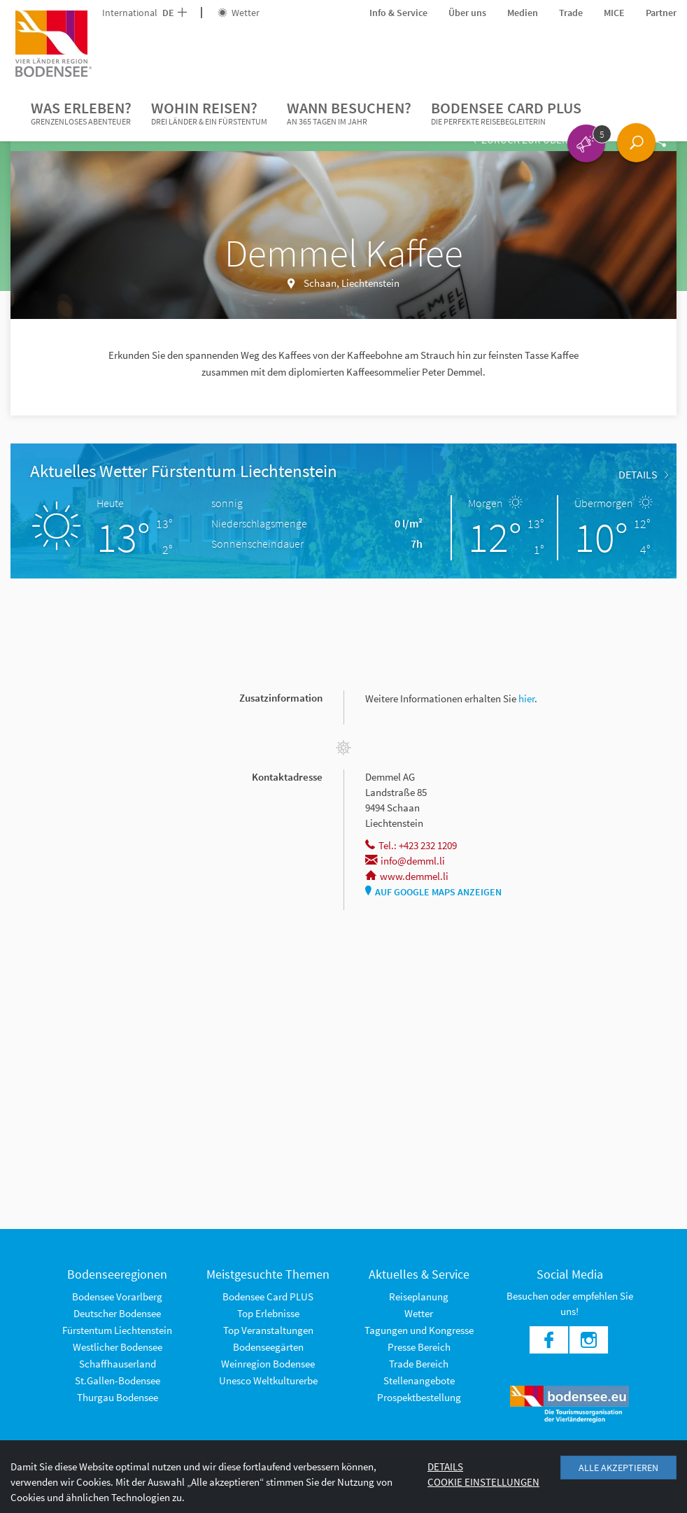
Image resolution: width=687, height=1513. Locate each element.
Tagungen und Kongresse (419, 1330)
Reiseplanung (418, 1296)
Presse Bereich (419, 1347)
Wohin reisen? (209, 113)
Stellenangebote (419, 1380)
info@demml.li (405, 860)
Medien (522, 12)
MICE (614, 12)
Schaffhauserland (117, 1363)
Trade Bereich (418, 1363)
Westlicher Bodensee (117, 1347)
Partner (661, 12)
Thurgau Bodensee (117, 1397)
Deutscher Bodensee (117, 1313)
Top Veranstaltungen (268, 1330)
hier (526, 698)
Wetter (239, 12)
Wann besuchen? (349, 113)
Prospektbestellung (419, 1397)
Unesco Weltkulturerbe (268, 1380)
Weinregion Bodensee (268, 1363)
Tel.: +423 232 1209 (411, 845)
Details (643, 474)
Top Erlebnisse (268, 1313)
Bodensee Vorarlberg (117, 1296)
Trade (571, 12)
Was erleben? (81, 113)
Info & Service (398, 12)
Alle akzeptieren (618, 1467)
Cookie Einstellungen (483, 1482)
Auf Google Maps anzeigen (433, 892)
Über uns (467, 12)
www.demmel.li (406, 876)
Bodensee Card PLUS (506, 113)
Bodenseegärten (268, 1347)
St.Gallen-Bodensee (117, 1380)
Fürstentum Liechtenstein (117, 1330)
